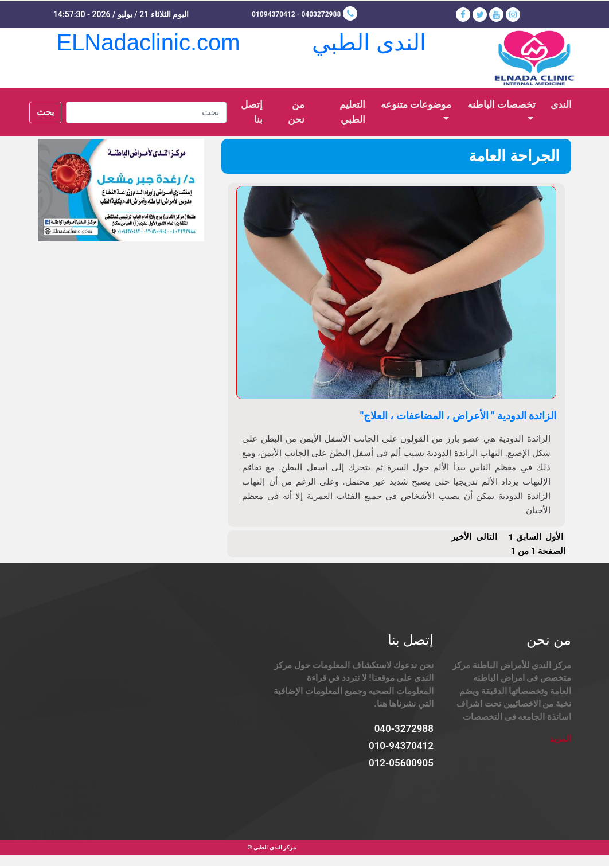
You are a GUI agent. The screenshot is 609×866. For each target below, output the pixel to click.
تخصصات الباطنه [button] (501, 104)
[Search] (146, 112)
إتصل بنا (252, 112)
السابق (528, 537)
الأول (554, 537)
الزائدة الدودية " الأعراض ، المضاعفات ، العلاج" (458, 415)
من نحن (296, 112)
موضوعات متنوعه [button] (416, 104)
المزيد (560, 739)
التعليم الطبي (352, 112)
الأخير (461, 537)
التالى (486, 537)
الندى (557, 103)
